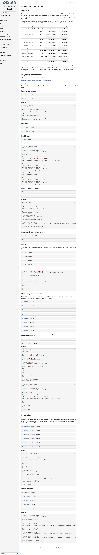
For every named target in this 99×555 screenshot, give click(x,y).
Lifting (23, 244)
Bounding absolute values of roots (33, 232)
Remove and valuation (29, 91)
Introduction (26, 11)
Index (2, 63)
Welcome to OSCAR (5, 15)
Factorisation (26, 415)
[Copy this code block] (74, 105)
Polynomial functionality (31, 75)
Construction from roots (29, 188)
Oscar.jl (9, 9)
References (3, 60)
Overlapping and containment (31, 294)
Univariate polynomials (32, 6)
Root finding (25, 136)
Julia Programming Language (55, 547)
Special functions (27, 489)
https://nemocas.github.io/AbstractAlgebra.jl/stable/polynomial (36, 80)
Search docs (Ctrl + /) (6, 12)
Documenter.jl (43, 547)
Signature (24, 124)
